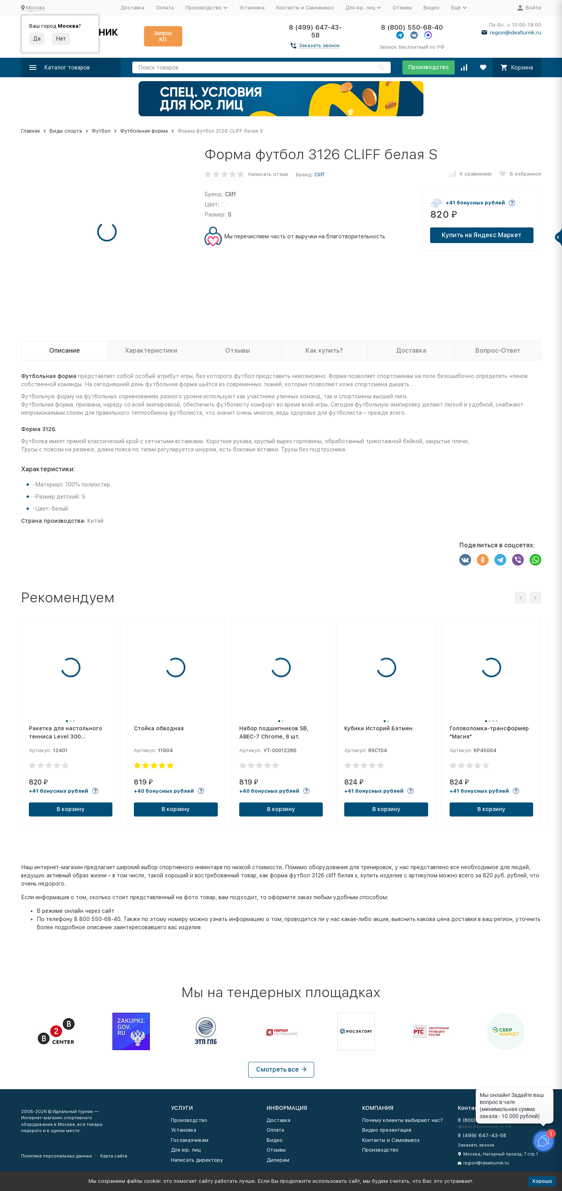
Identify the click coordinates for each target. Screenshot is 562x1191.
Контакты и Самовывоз (305, 8)
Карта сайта (113, 1156)
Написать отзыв (268, 174)
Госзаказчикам (189, 1140)
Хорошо (542, 1181)
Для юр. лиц (186, 1150)
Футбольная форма (144, 131)
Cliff (319, 174)
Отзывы (402, 8)
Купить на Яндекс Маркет (481, 235)
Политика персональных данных (56, 1156)
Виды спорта (66, 131)
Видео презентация (386, 1130)
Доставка (132, 8)
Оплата (165, 8)
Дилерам (278, 1160)
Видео (431, 8)
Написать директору (197, 1160)
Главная (30, 131)
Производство (428, 67)
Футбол (101, 131)
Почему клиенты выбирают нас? (402, 1120)
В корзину (71, 809)
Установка (252, 8)
